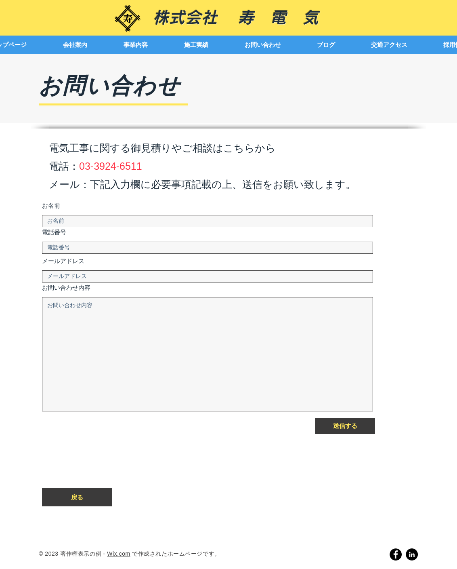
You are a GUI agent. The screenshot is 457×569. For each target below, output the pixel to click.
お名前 (51, 206)
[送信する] (345, 426)
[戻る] (77, 497)
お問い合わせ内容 (66, 288)
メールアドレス (63, 262)
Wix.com (118, 553)
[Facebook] (396, 554)
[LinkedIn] (412, 554)
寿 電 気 (278, 17)
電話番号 (54, 233)
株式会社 (195, 17)
